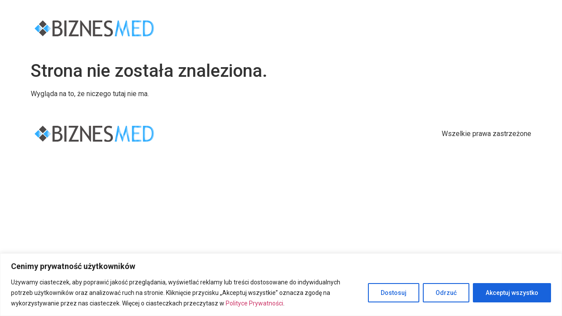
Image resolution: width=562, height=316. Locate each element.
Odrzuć (446, 292)
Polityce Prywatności (254, 303)
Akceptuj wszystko (512, 292)
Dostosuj (394, 292)
